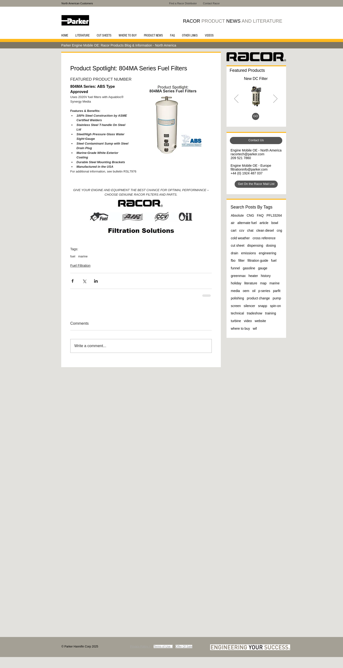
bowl (274, 223)
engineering (267, 253)
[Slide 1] (250, 117)
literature (250, 283)
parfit (276, 291)
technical (237, 313)
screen (236, 306)
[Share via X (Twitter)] (84, 281)
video (248, 321)
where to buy (240, 328)
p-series (264, 291)
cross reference (263, 238)
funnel (235, 268)
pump (277, 298)
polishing (237, 298)
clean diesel (265, 230)
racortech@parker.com (247, 154)
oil (253, 291)
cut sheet (237, 245)
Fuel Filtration (80, 265)
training (270, 313)
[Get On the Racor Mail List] (256, 184)
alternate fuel (247, 223)
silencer (249, 306)
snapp (262, 306)
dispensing (255, 245)
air (233, 223)
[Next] (275, 99)
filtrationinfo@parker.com (249, 169)
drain (234, 253)
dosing (271, 245)
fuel (72, 256)
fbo (233, 260)
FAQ (260, 215)
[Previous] (236, 99)
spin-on (275, 306)
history (266, 276)
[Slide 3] (256, 117)
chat (250, 230)
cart (233, 230)
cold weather (240, 238)
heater (253, 276)
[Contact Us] (256, 140)
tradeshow (254, 313)
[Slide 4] (262, 117)
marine (83, 256)
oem (246, 291)
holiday (236, 283)
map (263, 283)
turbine (236, 321)
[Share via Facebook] (72, 281)
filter (241, 260)
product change (258, 298)
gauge (262, 268)
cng (279, 230)
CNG (250, 215)
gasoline (249, 268)
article (264, 223)
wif (255, 328)
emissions (248, 253)
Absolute (237, 215)
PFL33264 (274, 215)
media (235, 291)
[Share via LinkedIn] (96, 281)
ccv (241, 230)
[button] (82, 35)
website (260, 321)
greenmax (238, 276)
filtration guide (257, 260)
